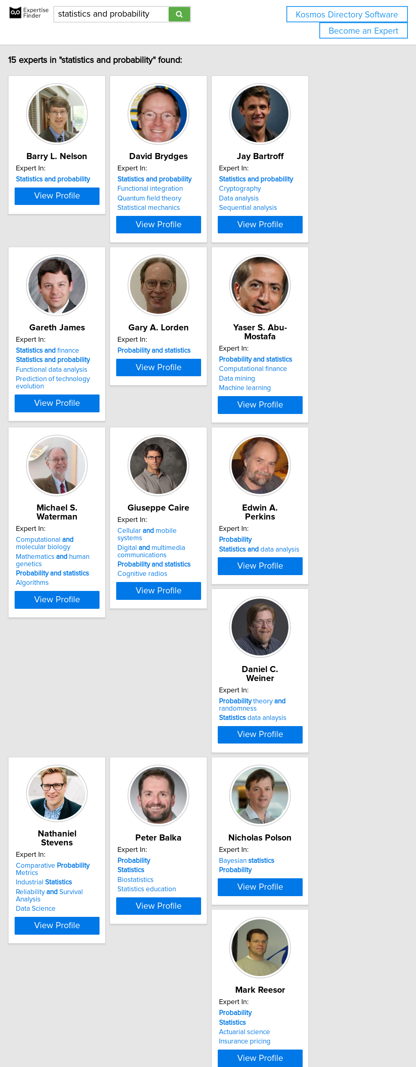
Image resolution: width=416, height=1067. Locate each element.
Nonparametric (313, 947)
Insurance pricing (180, 966)
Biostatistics (295, 770)
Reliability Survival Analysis (201, 766)
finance (64, 375)
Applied (306, 938)
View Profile (84, 240)
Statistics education (306, 779)
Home (257, 1038)
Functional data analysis (68, 395)
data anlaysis (66, 767)
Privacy (279, 1038)
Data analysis (296, 207)
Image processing (304, 957)
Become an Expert (363, 31)
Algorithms (49, 599)
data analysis (317, 572)
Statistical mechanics (186, 216)
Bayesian (60, 938)
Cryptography (297, 197)
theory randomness (66, 754)
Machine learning (303, 404)
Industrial (183, 756)
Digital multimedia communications (189, 576)
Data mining (295, 395)
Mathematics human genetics (83, 580)
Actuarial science (180, 957)
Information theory (304, 966)
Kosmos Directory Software (347, 15)
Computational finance (311, 385)
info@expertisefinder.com (211, 1038)
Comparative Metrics (203, 746)
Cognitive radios (180, 599)
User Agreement (314, 1038)
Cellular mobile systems (197, 563)
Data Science (175, 775)
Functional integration (187, 197)
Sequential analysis (306, 216)
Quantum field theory (187, 207)
